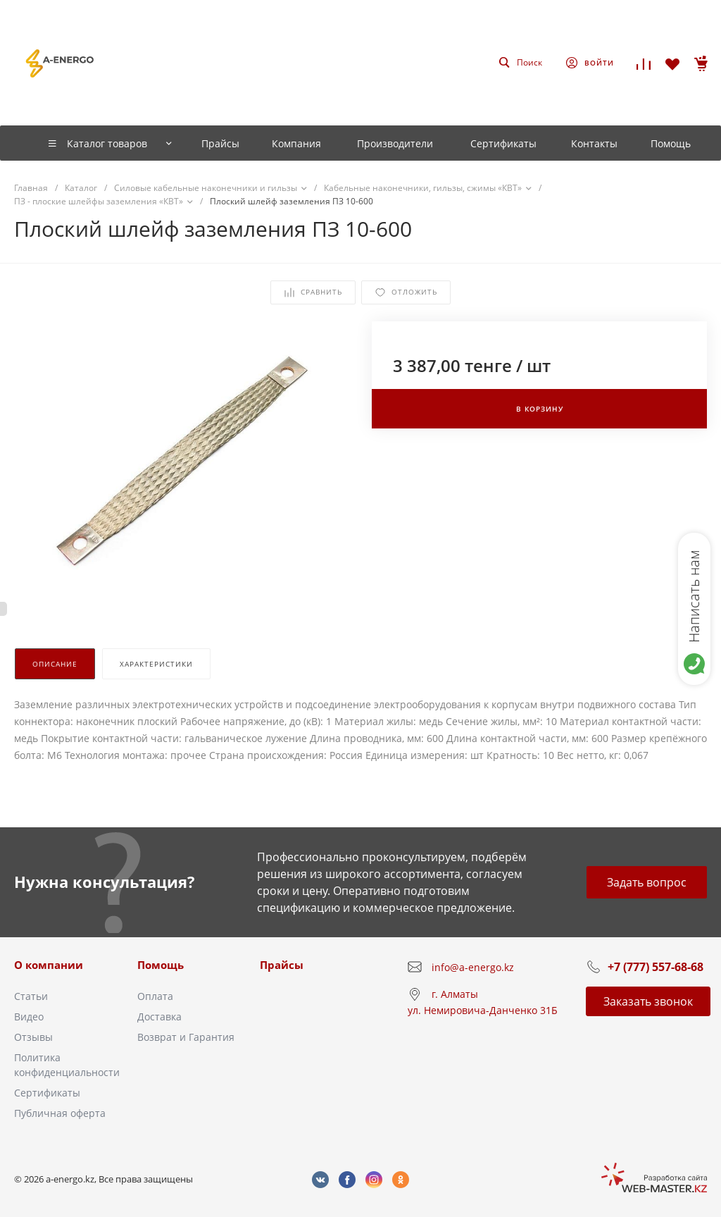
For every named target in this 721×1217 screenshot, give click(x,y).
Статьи (31, 996)
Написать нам (693, 596)
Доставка (159, 1016)
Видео (29, 1016)
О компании (48, 965)
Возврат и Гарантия (185, 1037)
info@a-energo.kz (473, 967)
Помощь (160, 965)
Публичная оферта (60, 1113)
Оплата (155, 996)
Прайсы (281, 965)
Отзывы (33, 1037)
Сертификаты (47, 1092)
